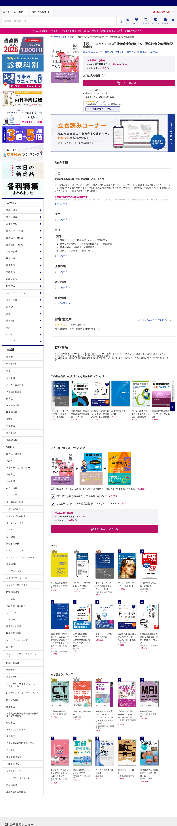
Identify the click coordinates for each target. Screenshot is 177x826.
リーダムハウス (13, 571)
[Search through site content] (59, 21)
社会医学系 (11, 251)
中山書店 (10, 426)
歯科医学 (10, 320)
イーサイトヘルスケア (17, 640)
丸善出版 (10, 481)
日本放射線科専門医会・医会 (20, 743)
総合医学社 (11, 433)
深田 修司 (119, 52)
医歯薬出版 (11, 412)
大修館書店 (11, 784)
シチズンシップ (13, 771)
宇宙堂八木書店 (13, 626)
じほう (9, 529)
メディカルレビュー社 (17, 509)
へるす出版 (11, 488)
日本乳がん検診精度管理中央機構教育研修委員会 (22, 714)
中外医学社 (11, 364)
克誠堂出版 (11, 440)
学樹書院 (10, 670)
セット (9, 334)
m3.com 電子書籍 (58, 37)
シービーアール (13, 495)
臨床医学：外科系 (14, 237)
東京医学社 (11, 677)
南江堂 (9, 647)
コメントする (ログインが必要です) (153, 320)
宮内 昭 (86, 52)
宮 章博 (140, 52)
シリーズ (10, 341)
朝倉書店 (10, 722)
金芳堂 (9, 419)
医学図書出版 (12, 592)
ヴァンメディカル (14, 550)
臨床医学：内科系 (14, 231)
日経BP (9, 460)
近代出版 (10, 750)
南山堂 (9, 398)
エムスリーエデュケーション (20, 557)
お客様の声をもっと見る (101, 109)
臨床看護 (10, 265)
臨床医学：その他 (14, 244)
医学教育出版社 (13, 633)
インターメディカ (14, 523)
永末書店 (10, 706)
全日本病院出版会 (14, 502)
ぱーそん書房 (12, 699)
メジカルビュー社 (14, 384)
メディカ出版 (12, 405)
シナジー (10, 619)
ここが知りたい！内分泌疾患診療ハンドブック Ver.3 (86, 503)
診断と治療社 (12, 543)
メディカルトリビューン (18, 778)
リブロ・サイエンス (16, 612)
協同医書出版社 (13, 757)
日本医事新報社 (13, 391)
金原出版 (10, 378)
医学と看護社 (12, 663)
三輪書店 (10, 474)
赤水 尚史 (95, 52)
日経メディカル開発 (16, 605)
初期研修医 (11, 210)
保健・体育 (11, 300)
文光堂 (9, 357)
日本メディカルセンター (18, 467)
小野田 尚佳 (130, 52)
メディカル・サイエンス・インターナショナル (22, 685)
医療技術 (10, 286)
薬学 (8, 313)
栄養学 (9, 307)
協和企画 (10, 536)
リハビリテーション (16, 293)
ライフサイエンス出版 (17, 585)
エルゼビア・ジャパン (17, 578)
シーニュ (10, 599)
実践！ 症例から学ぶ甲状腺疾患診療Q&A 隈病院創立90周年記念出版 (95, 489)
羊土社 (9, 371)
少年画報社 (11, 564)
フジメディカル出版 (16, 516)
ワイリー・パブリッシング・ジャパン (22, 655)
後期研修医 (11, 217)
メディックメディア (16, 729)
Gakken (10, 447)
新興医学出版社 (13, 454)
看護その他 (11, 279)
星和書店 (10, 736)
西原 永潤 (109, 52)
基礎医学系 (11, 224)
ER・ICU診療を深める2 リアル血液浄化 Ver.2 (81, 496)
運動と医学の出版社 (16, 791)
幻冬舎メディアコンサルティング (22, 693)
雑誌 (8, 327)
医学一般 (10, 258)
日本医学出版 (12, 764)
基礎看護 (10, 272)
